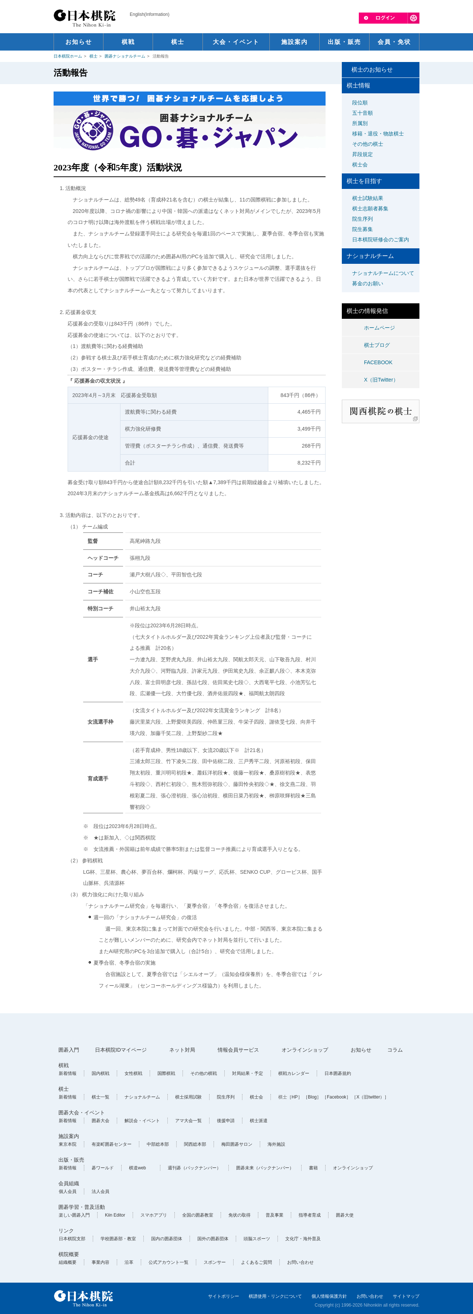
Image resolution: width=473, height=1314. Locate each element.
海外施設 (276, 1144)
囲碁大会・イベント (81, 1112)
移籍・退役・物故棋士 (378, 134)
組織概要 (67, 1262)
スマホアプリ (153, 1215)
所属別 (360, 123)
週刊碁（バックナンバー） (194, 1167)
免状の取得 (239, 1215)
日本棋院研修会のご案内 (380, 239)
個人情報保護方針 (329, 1296)
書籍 (313, 1167)
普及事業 (274, 1215)
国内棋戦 (100, 1073)
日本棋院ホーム (68, 56)
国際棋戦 (166, 1073)
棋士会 (360, 165)
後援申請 (226, 1120)
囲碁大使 (345, 1215)
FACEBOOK (378, 362)
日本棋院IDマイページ (121, 1050)
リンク (66, 1231)
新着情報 (67, 1073)
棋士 (93, 56)
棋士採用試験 (188, 1097)
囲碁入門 (68, 1050)
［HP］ (294, 1097)
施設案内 (68, 1136)
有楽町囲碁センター (112, 1144)
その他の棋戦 (203, 1073)
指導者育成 (310, 1215)
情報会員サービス (238, 1050)
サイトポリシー (223, 1296)
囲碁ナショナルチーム (125, 56)
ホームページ (379, 328)
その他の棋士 (367, 144)
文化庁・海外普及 (303, 1238)
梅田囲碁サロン (236, 1144)
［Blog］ (312, 1097)
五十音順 (362, 113)
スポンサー (215, 1262)
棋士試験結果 (367, 198)
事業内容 (100, 1262)
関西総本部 (195, 1144)
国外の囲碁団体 (212, 1238)
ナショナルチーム (142, 1097)
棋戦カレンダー (293, 1073)
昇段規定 (362, 154)
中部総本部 (158, 1144)
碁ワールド (103, 1167)
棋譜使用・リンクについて (275, 1296)
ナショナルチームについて (383, 273)
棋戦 (63, 1065)
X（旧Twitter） (381, 380)
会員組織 (68, 1183)
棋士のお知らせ (372, 69)
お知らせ (361, 1050)
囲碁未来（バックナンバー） (265, 1167)
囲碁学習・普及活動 (81, 1207)
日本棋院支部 (72, 1238)
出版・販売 (71, 1160)
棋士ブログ (377, 345)
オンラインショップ (305, 1050)
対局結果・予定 (247, 1073)
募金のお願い (367, 283)
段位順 (360, 103)
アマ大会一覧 (188, 1120)
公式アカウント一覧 (168, 1262)
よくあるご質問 (256, 1262)
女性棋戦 (133, 1073)
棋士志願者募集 (370, 208)
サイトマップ (406, 1296)
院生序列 (362, 219)
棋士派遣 (259, 1120)
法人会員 (100, 1191)
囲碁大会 (100, 1120)
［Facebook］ (336, 1097)
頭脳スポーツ (257, 1238)
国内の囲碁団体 (166, 1238)
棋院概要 (68, 1254)
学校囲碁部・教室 (118, 1238)
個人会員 (67, 1191)
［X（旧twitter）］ (370, 1097)
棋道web (137, 1167)
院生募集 (362, 229)
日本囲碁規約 (337, 1073)
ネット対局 (182, 1050)
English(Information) (149, 14)
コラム (395, 1050)
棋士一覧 (100, 1097)
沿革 (129, 1262)
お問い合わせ (300, 1262)
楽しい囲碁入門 (74, 1215)
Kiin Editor (115, 1215)
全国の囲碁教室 (197, 1215)
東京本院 (67, 1144)
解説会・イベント (142, 1120)
